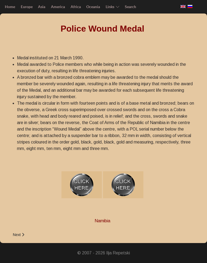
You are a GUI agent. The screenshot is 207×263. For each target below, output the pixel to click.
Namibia (102, 220)
